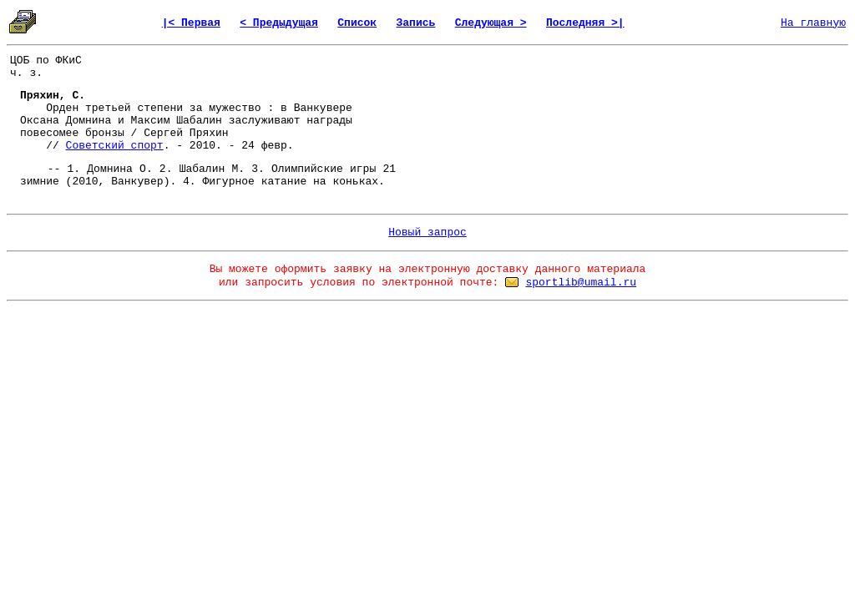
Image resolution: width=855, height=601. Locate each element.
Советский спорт (115, 145)
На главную (813, 23)
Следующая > (491, 23)
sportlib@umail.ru (580, 282)
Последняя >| (585, 23)
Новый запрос (427, 232)
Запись (416, 23)
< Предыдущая (279, 23)
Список (357, 23)
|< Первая (191, 23)
